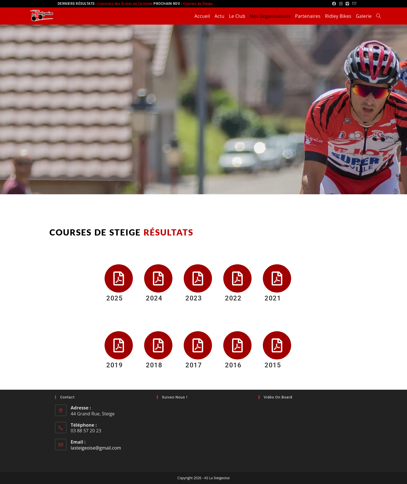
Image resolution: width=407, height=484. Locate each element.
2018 (154, 365)
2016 (233, 365)
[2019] (119, 345)
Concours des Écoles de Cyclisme (125, 4)
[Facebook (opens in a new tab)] (334, 3)
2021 (273, 298)
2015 (273, 365)
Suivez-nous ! (174, 397)
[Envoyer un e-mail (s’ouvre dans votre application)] (353, 3)
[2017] (198, 345)
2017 (193, 365)
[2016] (237, 345)
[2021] (277, 278)
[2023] (198, 278)
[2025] (119, 278)
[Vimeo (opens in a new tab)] (347, 3)
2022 (233, 298)
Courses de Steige (198, 4)
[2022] (237, 278)
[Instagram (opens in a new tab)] (341, 3)
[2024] (158, 278)
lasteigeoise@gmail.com (96, 448)
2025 (114, 298)
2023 (193, 298)
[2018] (158, 345)
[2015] (277, 345)
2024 (154, 298)
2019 (114, 365)
